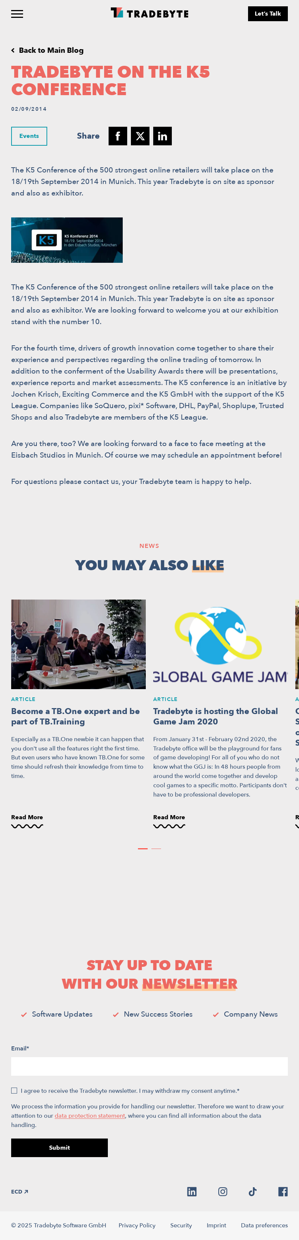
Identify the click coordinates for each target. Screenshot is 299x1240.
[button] (143, 848)
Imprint (216, 1225)
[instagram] (222, 1191)
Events (29, 135)
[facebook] (283, 1192)
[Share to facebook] (118, 136)
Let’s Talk (268, 14)
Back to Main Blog (51, 50)
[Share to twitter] (140, 136)
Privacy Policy (137, 1225)
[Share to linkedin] (162, 136)
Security (181, 1225)
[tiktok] (253, 1191)
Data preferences (264, 1225)
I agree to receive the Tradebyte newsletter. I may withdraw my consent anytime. (130, 1091)
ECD (19, 1191)
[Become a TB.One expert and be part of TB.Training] (78, 715)
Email (20, 1048)
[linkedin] (192, 1192)
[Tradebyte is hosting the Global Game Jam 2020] (220, 715)
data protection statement (90, 1116)
